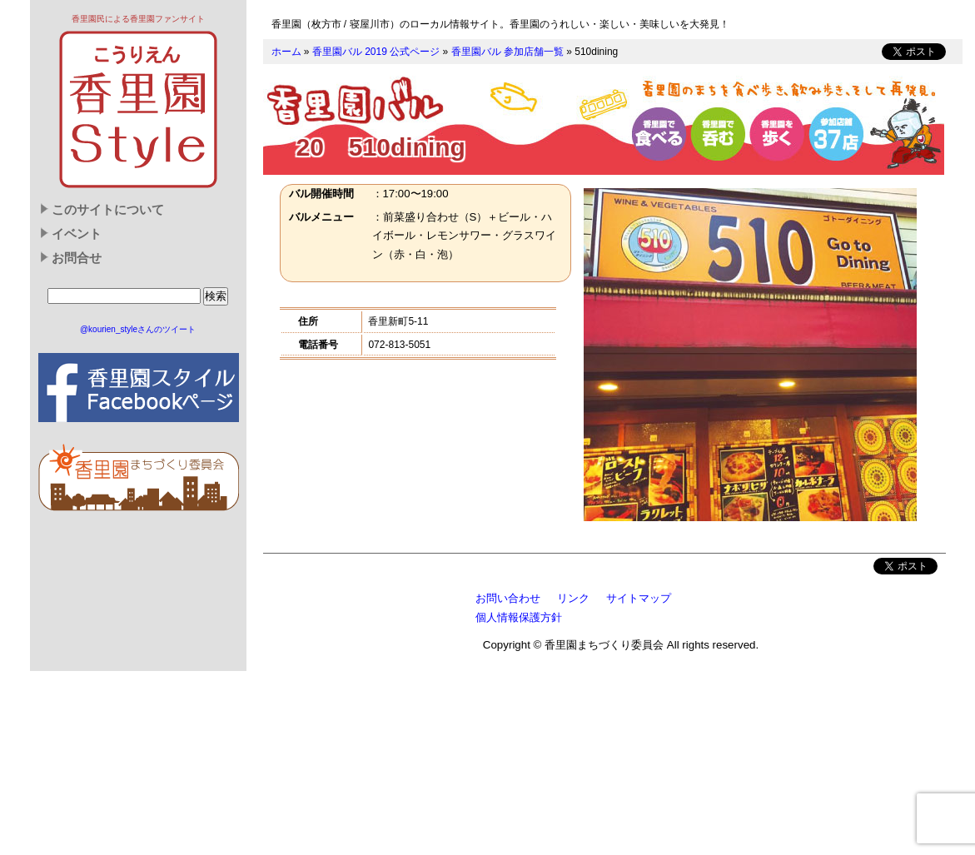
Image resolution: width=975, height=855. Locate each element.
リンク (573, 598)
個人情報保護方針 (518, 617)
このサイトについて (108, 209)
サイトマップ (638, 598)
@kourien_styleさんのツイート (138, 329)
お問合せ (77, 258)
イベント (77, 234)
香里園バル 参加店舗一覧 (507, 51)
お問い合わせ (507, 598)
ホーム (286, 51)
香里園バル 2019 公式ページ (376, 51)
